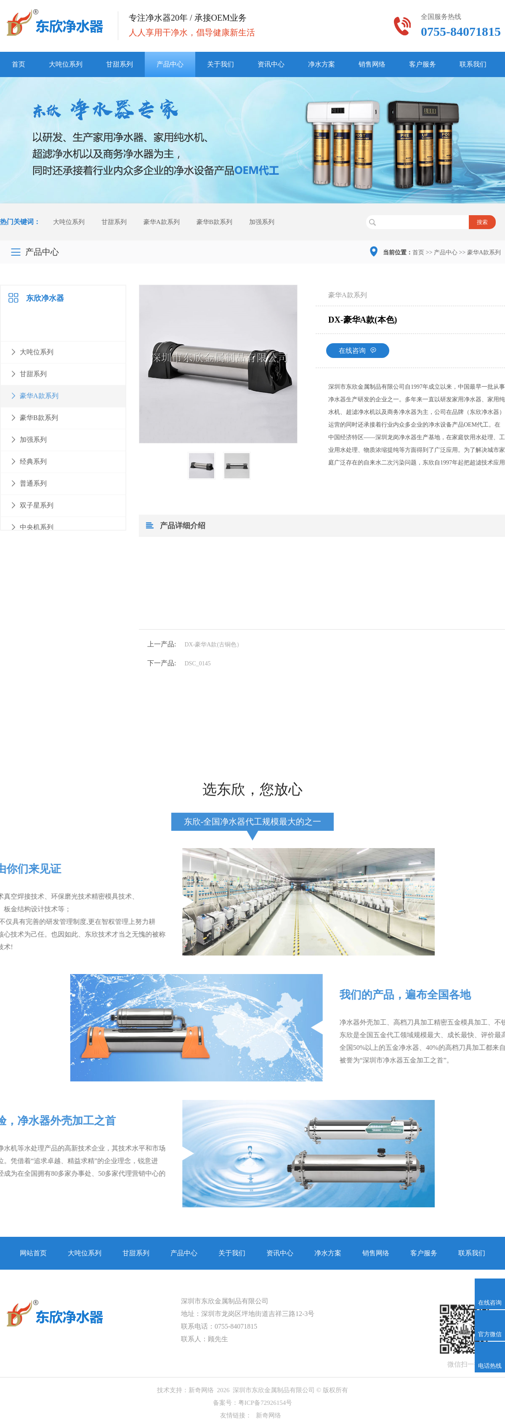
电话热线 (490, 1366)
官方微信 (490, 1334)
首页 (18, 64)
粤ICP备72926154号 (265, 1402)
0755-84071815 (236, 1326)
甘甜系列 (119, 64)
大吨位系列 (65, 64)
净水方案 (321, 64)
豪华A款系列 (162, 223)
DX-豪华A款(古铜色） (196, 672)
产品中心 (170, 64)
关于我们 (220, 64)
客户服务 (422, 64)
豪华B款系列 (214, 223)
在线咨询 (340, 370)
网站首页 (33, 1253)
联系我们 (473, 64)
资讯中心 (271, 64)
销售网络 (372, 64)
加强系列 (261, 223)
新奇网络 (201, 1390)
